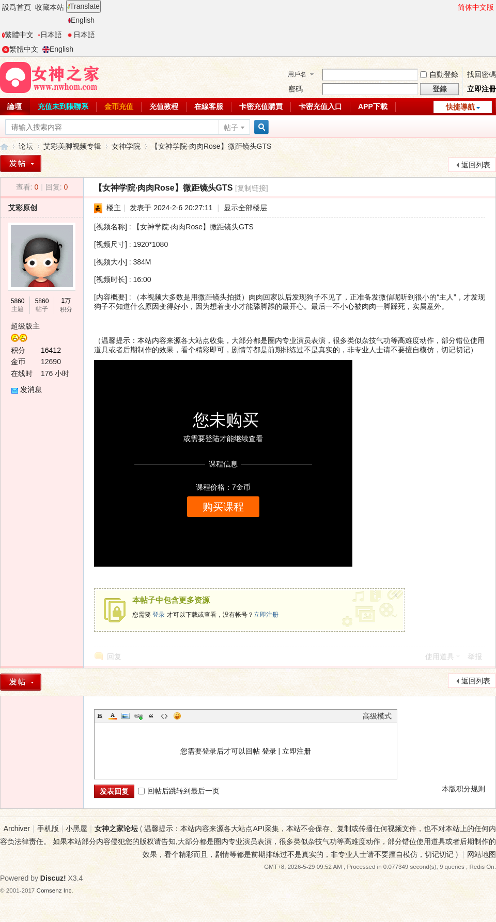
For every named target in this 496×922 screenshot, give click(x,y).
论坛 (26, 146)
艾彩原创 (22, 208)
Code (164, 716)
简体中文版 (476, 7)
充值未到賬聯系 (63, 106)
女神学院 (126, 146)
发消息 (31, 389)
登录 (158, 614)
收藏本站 (49, 7)
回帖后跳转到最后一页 (179, 791)
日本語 (50, 34)
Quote (151, 716)
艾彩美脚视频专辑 (72, 146)
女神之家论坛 (4, 146)
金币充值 (118, 106)
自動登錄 (439, 74)
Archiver (17, 828)
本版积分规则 (463, 789)
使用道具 (439, 656)
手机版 (48, 828)
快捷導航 (460, 107)
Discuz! (53, 878)
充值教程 (163, 106)
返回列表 (475, 165)
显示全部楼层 (245, 208)
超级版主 (25, 326)
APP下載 (373, 106)
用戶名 (297, 74)
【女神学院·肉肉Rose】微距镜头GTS (211, 146)
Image (125, 716)
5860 (18, 301)
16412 (51, 350)
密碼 (295, 89)
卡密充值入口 (320, 106)
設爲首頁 (16, 7)
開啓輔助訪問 (453, 7)
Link (138, 716)
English (81, 20)
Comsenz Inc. (55, 890)
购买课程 (223, 506)
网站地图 (481, 854)
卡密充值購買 (261, 106)
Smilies (177, 716)
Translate (83, 6)
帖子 (231, 127)
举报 (475, 656)
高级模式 (377, 716)
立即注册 (266, 614)
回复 (114, 656)
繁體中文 (18, 34)
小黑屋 (76, 828)
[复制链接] (251, 188)
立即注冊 (481, 89)
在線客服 (208, 106)
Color (112, 716)
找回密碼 (481, 74)
